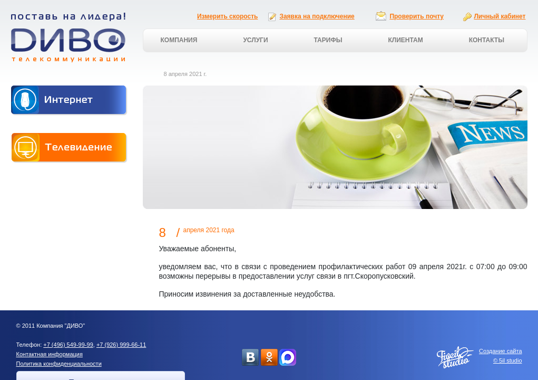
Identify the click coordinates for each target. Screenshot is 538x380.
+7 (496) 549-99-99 (68, 344)
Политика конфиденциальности (59, 363)
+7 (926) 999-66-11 (121, 344)
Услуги (255, 40)
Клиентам (405, 40)
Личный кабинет (499, 16)
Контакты (486, 40)
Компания (179, 40)
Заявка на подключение (316, 16)
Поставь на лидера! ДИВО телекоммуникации (68, 37)
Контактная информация (49, 354)
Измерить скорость (227, 16)
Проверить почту (416, 16)
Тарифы (328, 40)
